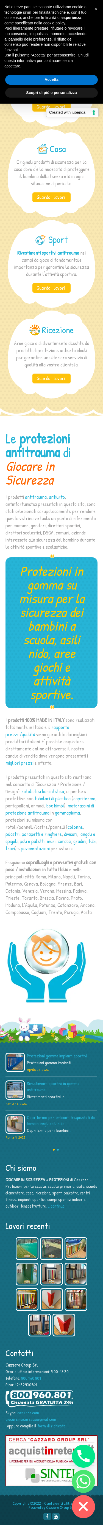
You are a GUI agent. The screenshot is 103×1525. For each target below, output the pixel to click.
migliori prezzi (19, 762)
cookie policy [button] (54, 23)
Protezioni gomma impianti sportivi (57, 1056)
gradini (79, 841)
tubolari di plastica (53, 798)
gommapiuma (67, 812)
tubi (92, 841)
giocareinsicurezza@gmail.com (30, 1419)
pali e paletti (32, 841)
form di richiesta (51, 1426)
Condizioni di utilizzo (60, 1503)
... (73, 1063)
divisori (70, 834)
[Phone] (83, 1456)
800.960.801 (31, 1378)
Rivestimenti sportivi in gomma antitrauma (53, 1086)
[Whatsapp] (83, 1481)
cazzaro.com (28, 1413)
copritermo (84, 798)
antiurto (57, 496)
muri (51, 841)
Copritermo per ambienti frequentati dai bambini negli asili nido (61, 1120)
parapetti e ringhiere (42, 834)
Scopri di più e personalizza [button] (51, 92)
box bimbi (55, 805)
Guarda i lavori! (51, 106)
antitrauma (36, 496)
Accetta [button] (51, 79)
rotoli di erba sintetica (42, 791)
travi (10, 848)
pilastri (12, 834)
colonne (75, 826)
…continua (56, 1206)
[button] (95, 8)
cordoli (64, 841)
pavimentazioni (35, 848)
